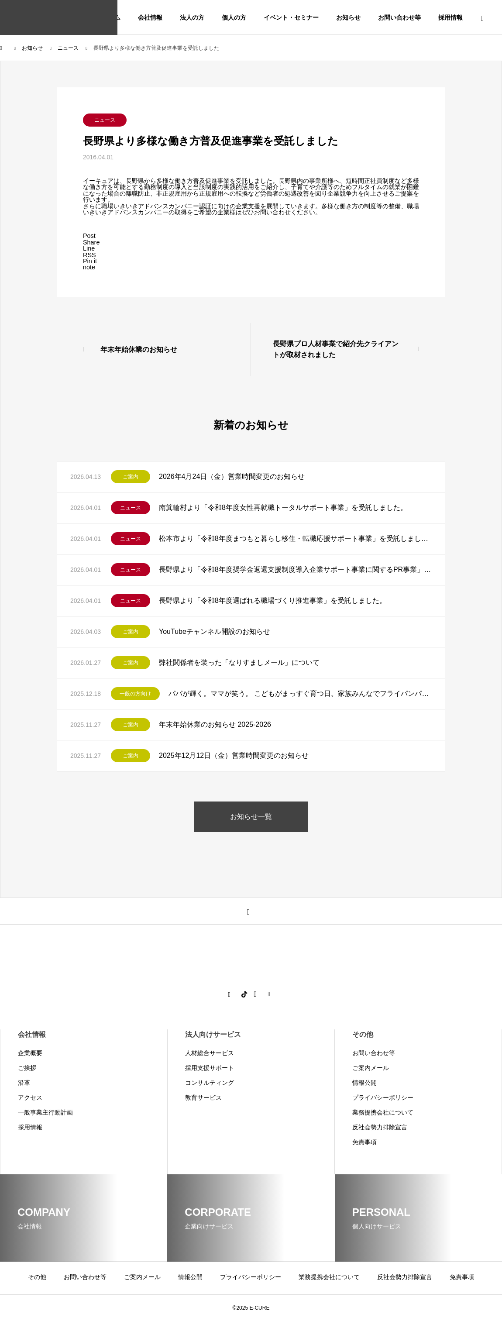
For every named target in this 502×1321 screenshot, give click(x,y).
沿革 (24, 1082)
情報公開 (364, 1082)
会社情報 (150, 17)
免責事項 (364, 1142)
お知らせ (348, 17)
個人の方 (234, 17)
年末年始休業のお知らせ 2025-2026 (215, 724)
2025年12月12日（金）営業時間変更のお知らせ (234, 755)
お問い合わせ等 (399, 17)
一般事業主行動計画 (45, 1112)
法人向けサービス (213, 1034)
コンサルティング (209, 1082)
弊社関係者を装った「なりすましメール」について (239, 662)
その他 (362, 1034)
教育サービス (203, 1097)
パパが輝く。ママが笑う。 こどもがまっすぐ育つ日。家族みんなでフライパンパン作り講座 (300, 693)
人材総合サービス (209, 1052)
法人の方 (192, 17)
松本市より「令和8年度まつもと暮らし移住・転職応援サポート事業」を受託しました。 (295, 538)
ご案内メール (370, 1067)
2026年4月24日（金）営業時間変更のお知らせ (232, 476)
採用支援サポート (209, 1067)
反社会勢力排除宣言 (379, 1127)
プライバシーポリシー (382, 1097)
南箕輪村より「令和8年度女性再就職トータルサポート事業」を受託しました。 (283, 507)
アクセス (30, 1097)
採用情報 (450, 17)
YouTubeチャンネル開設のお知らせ (214, 631)
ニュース (104, 120)
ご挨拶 (27, 1067)
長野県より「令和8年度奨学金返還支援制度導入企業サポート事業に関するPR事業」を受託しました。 (295, 569)
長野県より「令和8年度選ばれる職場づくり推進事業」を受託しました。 (272, 600)
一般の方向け (135, 694)
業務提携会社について (382, 1112)
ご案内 (130, 477)
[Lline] (89, 248)
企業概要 (30, 1052)
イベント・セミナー (291, 17)
